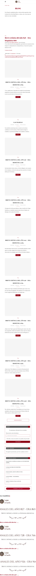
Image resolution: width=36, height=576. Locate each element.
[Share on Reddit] (23, 55)
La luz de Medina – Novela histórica (12, 476)
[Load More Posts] (18, 420)
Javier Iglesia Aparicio (13, 42)
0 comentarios (13, 53)
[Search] (30, 1)
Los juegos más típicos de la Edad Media (13, 467)
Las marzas (18, 122)
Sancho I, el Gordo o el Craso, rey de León (13, 481)
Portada (6, 5)
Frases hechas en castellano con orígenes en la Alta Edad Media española (17, 462)
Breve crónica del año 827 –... (9, 522)
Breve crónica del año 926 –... (9, 575)
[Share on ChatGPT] (18, 57)
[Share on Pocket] (8, 57)
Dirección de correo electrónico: (12, 433)
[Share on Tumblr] (20, 55)
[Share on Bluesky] (14, 57)
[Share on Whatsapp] (26, 55)
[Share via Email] (22, 57)
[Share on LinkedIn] (17, 55)
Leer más (17, 134)
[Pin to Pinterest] (13, 55)
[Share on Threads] (11, 57)
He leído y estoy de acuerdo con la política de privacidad (17, 438)
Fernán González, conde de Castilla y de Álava (14, 471)
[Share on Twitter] (10, 55)
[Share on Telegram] (30, 55)
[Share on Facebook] (7, 55)
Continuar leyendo (8, 50)
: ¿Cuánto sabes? (18, 488)
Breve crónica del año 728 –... (9, 549)
